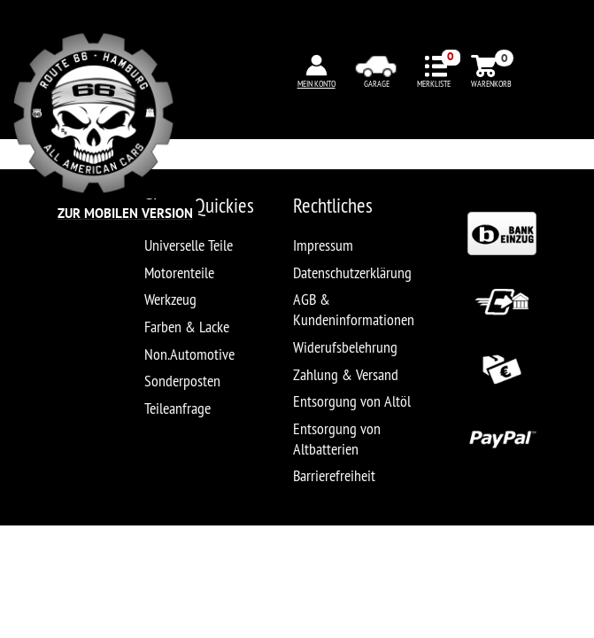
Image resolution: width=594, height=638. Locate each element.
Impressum (323, 245)
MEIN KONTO (316, 83)
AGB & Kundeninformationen (353, 309)
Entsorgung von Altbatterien (337, 438)
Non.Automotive (189, 354)
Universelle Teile (188, 245)
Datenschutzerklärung (352, 272)
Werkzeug (170, 299)
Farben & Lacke (186, 326)
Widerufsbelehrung (345, 347)
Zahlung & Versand (345, 374)
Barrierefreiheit (334, 475)
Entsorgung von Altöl (352, 401)
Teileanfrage (177, 408)
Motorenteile (179, 272)
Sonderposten (182, 380)
